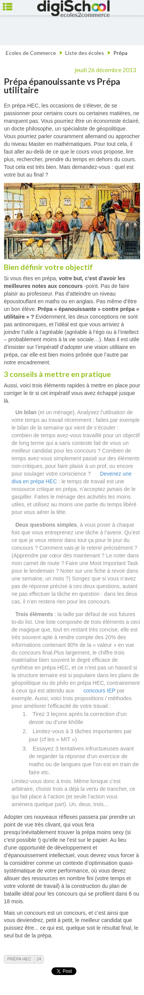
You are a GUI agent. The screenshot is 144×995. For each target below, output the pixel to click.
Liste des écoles (84, 53)
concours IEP (99, 691)
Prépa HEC (19, 959)
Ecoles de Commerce (31, 53)
